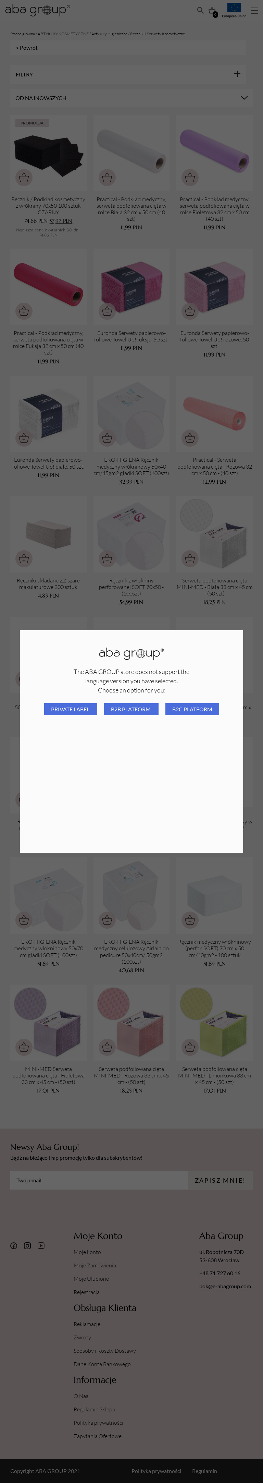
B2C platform (192, 709)
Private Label (70, 709)
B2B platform (131, 709)
